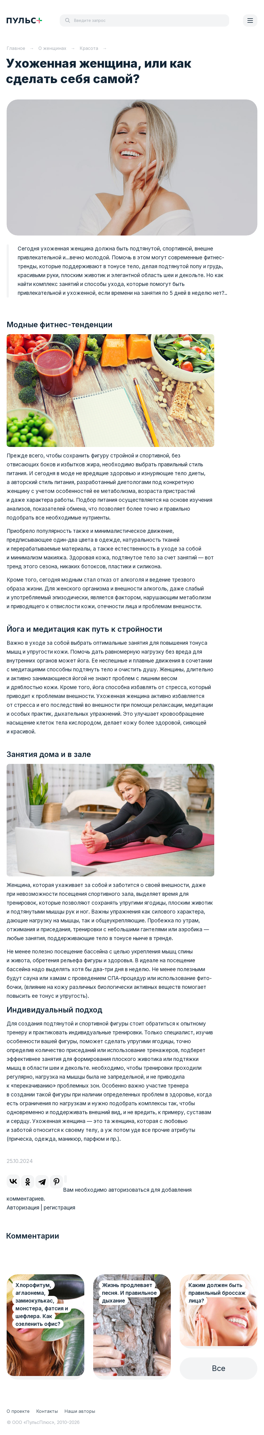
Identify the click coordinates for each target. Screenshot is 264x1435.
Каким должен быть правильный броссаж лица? (217, 1293)
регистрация (59, 1207)
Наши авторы (79, 1411)
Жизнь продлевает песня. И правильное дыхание (129, 1293)
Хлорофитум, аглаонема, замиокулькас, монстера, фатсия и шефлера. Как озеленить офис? (41, 1304)
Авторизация (23, 1207)
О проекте (18, 1411)
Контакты (47, 1411)
